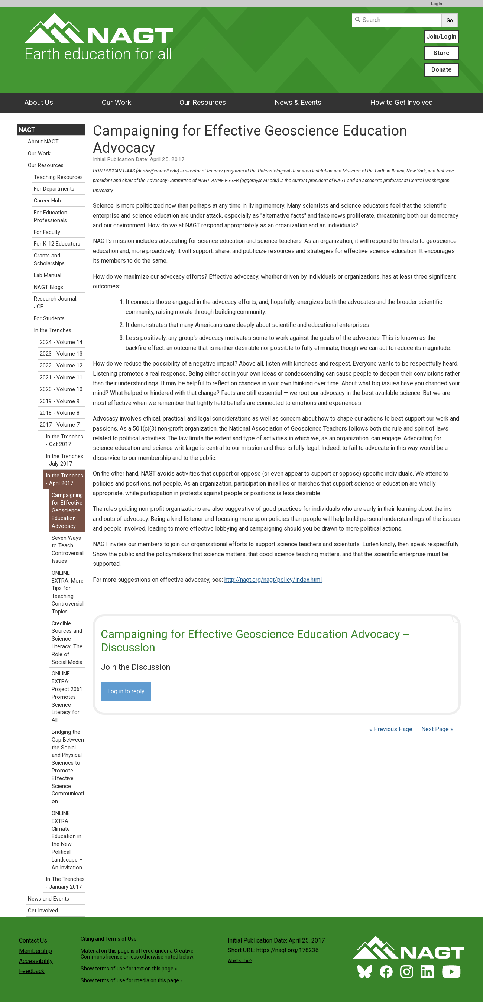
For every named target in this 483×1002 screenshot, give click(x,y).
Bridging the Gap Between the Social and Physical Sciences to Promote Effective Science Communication (68, 767)
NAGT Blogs (48, 287)
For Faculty (47, 232)
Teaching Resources (58, 177)
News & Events (298, 102)
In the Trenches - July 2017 (64, 460)
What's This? (240, 960)
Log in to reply (126, 691)
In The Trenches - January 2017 (65, 883)
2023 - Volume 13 (61, 354)
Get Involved (43, 911)
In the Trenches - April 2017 (64, 480)
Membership (35, 950)
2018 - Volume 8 (60, 413)
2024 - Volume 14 (61, 342)
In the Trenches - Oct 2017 (64, 441)
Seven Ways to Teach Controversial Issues (68, 549)
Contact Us (33, 940)
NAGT (27, 129)
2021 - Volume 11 (61, 377)
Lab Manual (47, 275)
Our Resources (202, 102)
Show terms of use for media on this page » (132, 980)
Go (450, 20)
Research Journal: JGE (55, 303)
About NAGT (43, 142)
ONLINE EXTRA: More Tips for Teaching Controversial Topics (68, 592)
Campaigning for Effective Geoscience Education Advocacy (67, 510)
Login (436, 3)
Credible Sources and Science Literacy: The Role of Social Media (67, 642)
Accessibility (36, 960)
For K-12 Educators (57, 244)
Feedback (32, 971)
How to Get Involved (401, 102)
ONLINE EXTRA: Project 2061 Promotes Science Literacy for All (67, 697)
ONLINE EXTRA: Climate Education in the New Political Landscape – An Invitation (67, 840)
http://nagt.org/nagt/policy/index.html (273, 579)
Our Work (116, 102)
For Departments (54, 189)
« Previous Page (390, 729)
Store (442, 52)
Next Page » (436, 729)
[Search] (397, 20)
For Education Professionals (50, 217)
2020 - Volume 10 (61, 389)
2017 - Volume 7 (60, 425)
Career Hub (47, 201)
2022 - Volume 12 (61, 366)
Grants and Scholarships (49, 260)
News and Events (48, 899)
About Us (38, 102)
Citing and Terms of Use (109, 939)
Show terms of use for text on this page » (129, 969)
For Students (49, 318)
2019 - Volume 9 (60, 401)
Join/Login (441, 36)
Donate (441, 69)
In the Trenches (52, 330)
